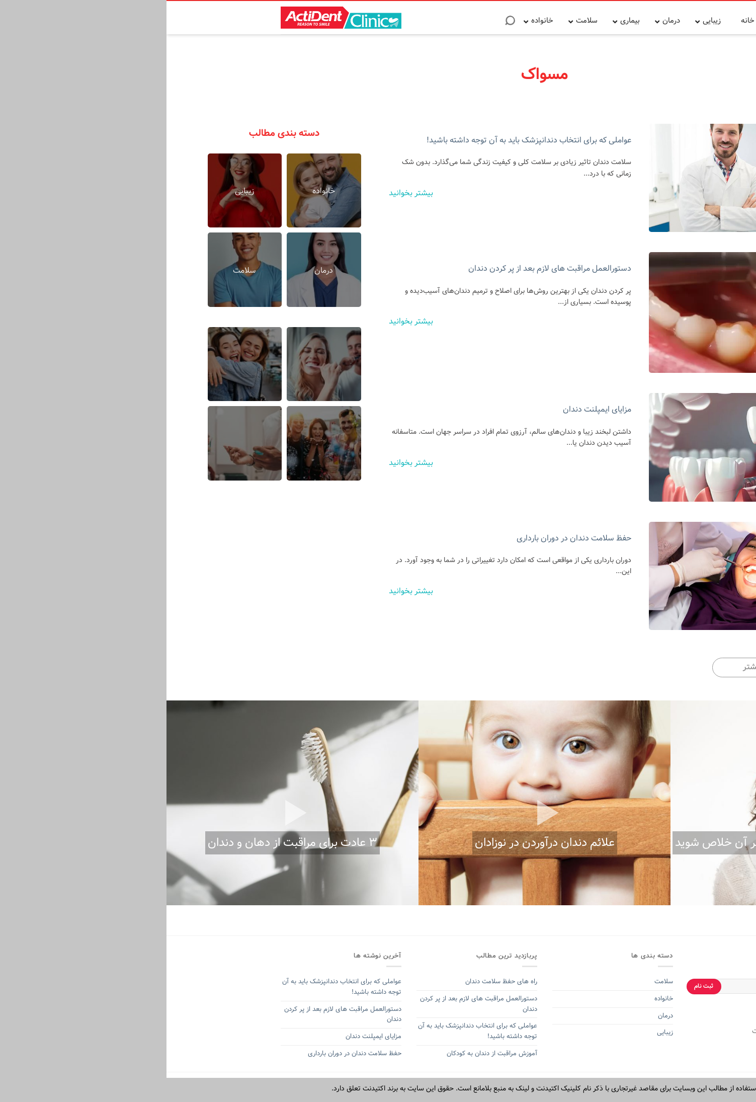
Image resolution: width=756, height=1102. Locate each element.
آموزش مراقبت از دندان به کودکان (325, 1053)
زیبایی (498, 1032)
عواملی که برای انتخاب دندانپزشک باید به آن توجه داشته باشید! (362, 140)
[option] (630, 802)
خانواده (496, 998)
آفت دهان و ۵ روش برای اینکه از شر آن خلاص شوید (630, 843)
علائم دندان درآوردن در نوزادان (378, 843)
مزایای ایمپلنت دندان (430, 409)
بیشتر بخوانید (244, 193)
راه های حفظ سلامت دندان (335, 981)
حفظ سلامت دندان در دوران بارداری (407, 538)
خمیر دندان (625, 1031)
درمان (498, 1015)
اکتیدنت (596, 1031)
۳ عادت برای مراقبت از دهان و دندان (126, 843)
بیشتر (586, 667)
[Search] (344, 24)
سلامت (497, 981)
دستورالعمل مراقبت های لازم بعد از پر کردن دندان (383, 268)
